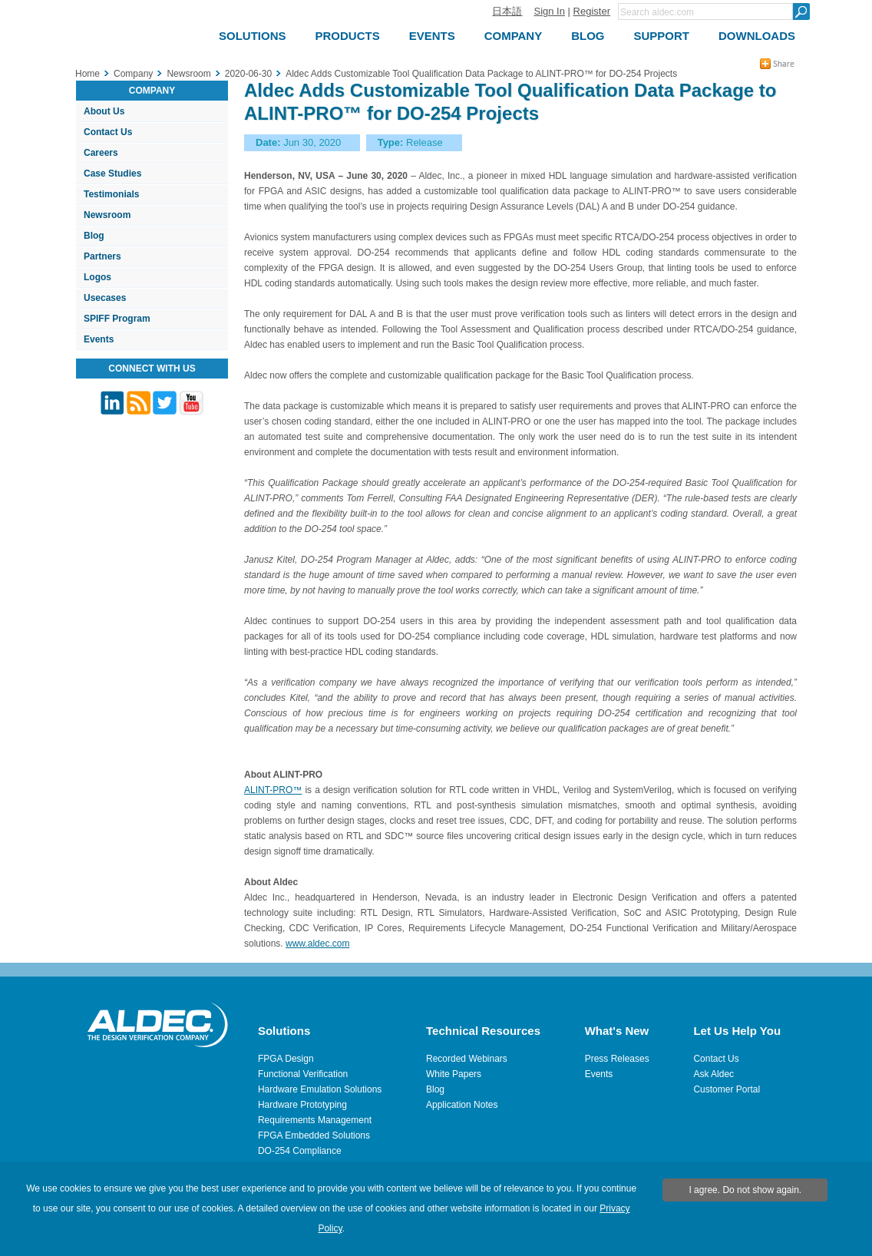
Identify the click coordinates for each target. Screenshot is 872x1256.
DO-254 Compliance (300, 1150)
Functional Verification (303, 1074)
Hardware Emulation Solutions (320, 1089)
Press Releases (617, 1058)
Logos (97, 277)
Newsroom (107, 215)
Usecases (105, 298)
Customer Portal (726, 1089)
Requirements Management (315, 1120)
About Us (104, 111)
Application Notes (461, 1104)
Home (87, 73)
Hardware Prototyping (302, 1104)
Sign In (548, 11)
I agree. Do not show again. (745, 1190)
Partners (102, 256)
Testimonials (111, 194)
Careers (101, 152)
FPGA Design (286, 1058)
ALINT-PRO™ (273, 790)
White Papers (453, 1074)
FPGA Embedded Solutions (314, 1135)
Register (591, 11)
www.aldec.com (317, 943)
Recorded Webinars (466, 1058)
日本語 (507, 11)
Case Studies (112, 173)
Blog (94, 235)
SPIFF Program (117, 318)
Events (99, 339)
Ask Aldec (713, 1074)
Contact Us (108, 132)
